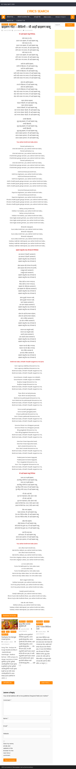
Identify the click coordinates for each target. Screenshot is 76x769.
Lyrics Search (38, 11)
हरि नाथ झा (29, 621)
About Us (10, 20)
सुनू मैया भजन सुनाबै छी (24, 625)
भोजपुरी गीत (37, 17)
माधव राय (13, 631)
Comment (7, 700)
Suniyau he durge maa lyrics (8, 638)
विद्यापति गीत (13, 24)
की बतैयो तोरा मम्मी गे (9, 683)
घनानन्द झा (39, 621)
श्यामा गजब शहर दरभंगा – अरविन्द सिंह (47, 683)
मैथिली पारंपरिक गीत (23, 17)
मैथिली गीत (10, 17)
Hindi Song (47, 17)
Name (5, 718)
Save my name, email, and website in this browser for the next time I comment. (8, 749)
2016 (3, 631)
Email (5, 726)
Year (8, 631)
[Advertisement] (64, 39)
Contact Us (20, 20)
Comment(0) (29, 30)
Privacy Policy (61, 17)
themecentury (28, 767)
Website (6, 734)
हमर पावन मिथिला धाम (43, 628)
